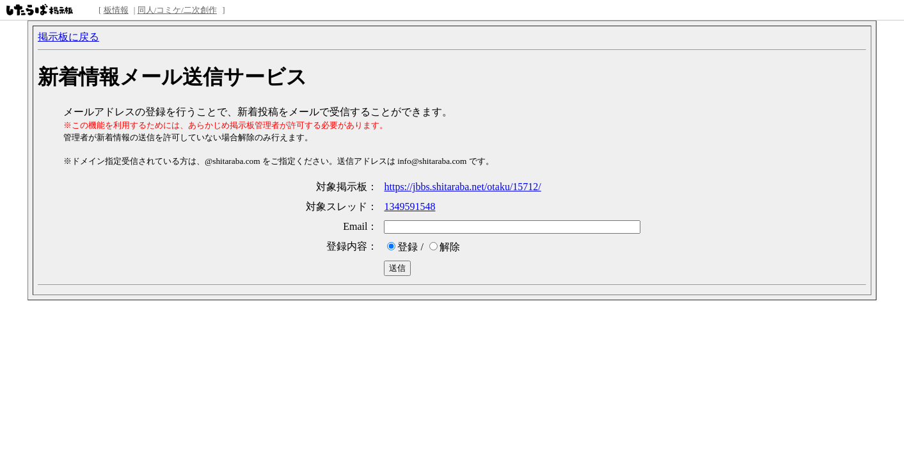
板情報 (116, 10)
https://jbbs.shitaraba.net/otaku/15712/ (462, 186)
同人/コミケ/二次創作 (177, 10)
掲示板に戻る (68, 36)
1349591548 (409, 206)
